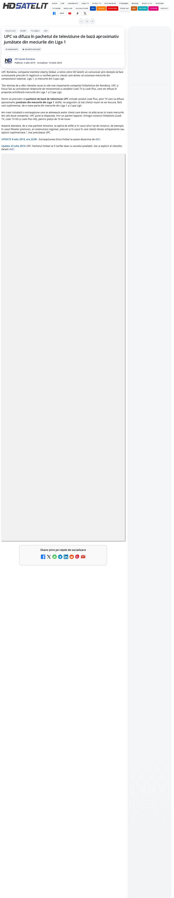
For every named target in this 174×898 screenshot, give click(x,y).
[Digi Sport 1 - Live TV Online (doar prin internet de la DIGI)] (50, 760)
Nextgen (143, 8)
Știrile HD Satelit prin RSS (149, 432)
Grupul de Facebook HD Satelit (149, 383)
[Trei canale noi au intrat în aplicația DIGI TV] (50, 673)
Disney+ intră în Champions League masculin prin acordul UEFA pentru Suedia (88, 759)
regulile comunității (46, 554)
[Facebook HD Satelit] (54, 13)
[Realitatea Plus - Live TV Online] (50, 702)
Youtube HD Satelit (149, 399)
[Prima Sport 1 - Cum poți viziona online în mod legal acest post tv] (113, 702)
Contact (164, 8)
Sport (23, 31)
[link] (31, 644)
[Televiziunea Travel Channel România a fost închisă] (113, 641)
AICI (97, 139)
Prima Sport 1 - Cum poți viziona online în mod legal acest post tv (88, 699)
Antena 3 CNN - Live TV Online (86, 667)
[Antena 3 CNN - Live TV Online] (113, 673)
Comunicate (73, 3)
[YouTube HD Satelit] (69, 13)
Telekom (153, 8)
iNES (134, 8)
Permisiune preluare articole (149, 492)
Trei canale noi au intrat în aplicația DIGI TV (25, 669)
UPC (46, 31)
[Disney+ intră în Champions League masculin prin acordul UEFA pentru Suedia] (113, 760)
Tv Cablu (35, 31)
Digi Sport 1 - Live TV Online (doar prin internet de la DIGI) (25, 757)
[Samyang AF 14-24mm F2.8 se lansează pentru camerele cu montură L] (149, 149)
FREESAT (144, 459)
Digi (134, 459)
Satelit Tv (96, 3)
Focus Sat (124, 8)
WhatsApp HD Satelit (149, 392)
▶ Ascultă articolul (31, 49)
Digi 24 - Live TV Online (86, 727)
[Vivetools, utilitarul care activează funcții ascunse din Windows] (149, 113)
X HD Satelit (149, 415)
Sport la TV (147, 3)
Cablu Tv (85, 3)
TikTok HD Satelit (149, 407)
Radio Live (68, 8)
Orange (101, 8)
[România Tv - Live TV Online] (50, 733)
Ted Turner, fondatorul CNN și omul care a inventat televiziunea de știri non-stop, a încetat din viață (149, 57)
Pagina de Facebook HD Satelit (149, 372)
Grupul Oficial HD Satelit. (74, 558)
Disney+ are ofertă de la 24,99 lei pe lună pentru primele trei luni (25, 639)
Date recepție (110, 3)
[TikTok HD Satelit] (77, 13)
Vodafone (112, 8)
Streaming (123, 3)
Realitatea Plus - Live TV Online (23, 696)
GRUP (62, 13)
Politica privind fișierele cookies (149, 501)
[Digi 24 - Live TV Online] (113, 733)
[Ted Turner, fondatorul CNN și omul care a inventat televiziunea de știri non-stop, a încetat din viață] (149, 77)
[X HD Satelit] (84, 13)
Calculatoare (82, 8)
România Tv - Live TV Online (24, 727)
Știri (62, 3)
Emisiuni (135, 3)
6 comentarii (12, 49)
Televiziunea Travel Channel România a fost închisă (86, 639)
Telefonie (159, 3)
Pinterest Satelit (149, 422)
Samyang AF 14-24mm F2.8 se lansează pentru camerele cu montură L (148, 132)
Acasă (54, 3)
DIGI (93, 8)
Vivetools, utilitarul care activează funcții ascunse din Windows (149, 96)
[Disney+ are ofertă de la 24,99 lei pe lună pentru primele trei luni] (50, 641)
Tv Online (56, 8)
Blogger (109, 790)
